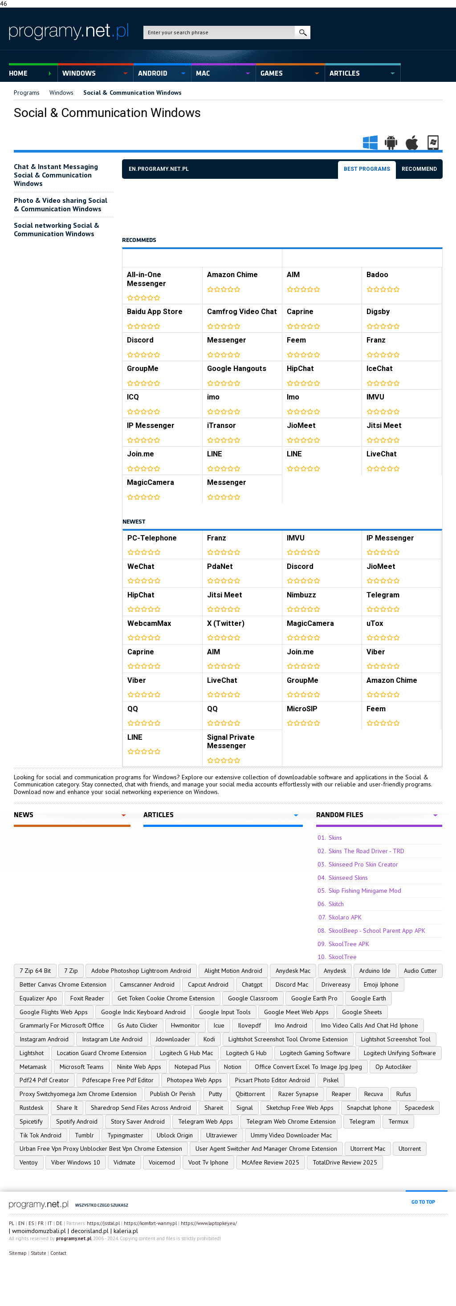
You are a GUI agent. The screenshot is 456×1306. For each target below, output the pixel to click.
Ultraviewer (221, 1135)
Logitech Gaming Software (315, 1053)
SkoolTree (343, 957)
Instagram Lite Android (112, 1039)
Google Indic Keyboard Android (143, 1012)
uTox (374, 623)
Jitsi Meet (384, 425)
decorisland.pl (90, 1231)
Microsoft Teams (82, 1067)
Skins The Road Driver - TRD (366, 851)
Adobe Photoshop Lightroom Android (141, 971)
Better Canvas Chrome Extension (63, 984)
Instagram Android (44, 1039)
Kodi (209, 1039)
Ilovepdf (249, 1025)
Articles (345, 73)
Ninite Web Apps (139, 1067)
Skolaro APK (345, 917)
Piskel (331, 1080)
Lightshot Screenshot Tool (396, 1039)
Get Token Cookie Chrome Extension (166, 998)
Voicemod (162, 1162)
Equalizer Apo (38, 998)
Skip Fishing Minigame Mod (365, 891)
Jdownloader (173, 1039)
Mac (203, 73)
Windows (79, 73)
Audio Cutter (420, 971)
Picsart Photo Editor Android (272, 1080)
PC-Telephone (152, 538)
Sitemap (18, 1253)
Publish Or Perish (172, 1094)
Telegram (382, 595)
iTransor (221, 425)
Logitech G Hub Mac (186, 1053)
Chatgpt (252, 984)
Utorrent (410, 1149)
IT (50, 1223)
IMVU (375, 397)
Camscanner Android (147, 984)
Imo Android (290, 1025)
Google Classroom (253, 998)
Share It (67, 1108)
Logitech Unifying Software (400, 1053)
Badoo (377, 274)
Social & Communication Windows (132, 93)
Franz (376, 340)
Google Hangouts (236, 368)
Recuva (373, 1094)
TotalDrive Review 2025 (345, 1162)
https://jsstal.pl (103, 1223)
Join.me (140, 454)
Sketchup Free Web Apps (300, 1108)
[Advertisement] (284, 208)
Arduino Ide (375, 971)
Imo (293, 397)
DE (59, 1223)
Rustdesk (31, 1108)
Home (18, 73)
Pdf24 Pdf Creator (44, 1080)
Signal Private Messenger (231, 741)
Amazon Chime (232, 274)
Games (272, 73)
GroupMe (143, 368)
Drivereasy (336, 984)
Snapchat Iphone (369, 1108)
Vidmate (124, 1162)
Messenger (226, 340)
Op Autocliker (393, 1067)
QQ (132, 709)
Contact (58, 1253)
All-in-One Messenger (146, 279)
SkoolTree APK (349, 944)
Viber (375, 652)
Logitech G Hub (246, 1053)
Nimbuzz (301, 595)
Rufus (403, 1094)
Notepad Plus (193, 1067)
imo (213, 397)
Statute (38, 1253)
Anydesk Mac (293, 971)
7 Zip (71, 971)
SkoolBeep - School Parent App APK (377, 931)
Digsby (378, 311)
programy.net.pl (73, 1238)
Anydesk (335, 971)
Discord (140, 340)
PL (11, 1223)
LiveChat (381, 454)
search (302, 32)
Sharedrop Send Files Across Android (141, 1108)
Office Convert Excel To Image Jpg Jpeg (308, 1067)
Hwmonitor (185, 1025)
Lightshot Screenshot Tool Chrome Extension (288, 1039)
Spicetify (31, 1121)
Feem (296, 340)
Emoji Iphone (381, 984)
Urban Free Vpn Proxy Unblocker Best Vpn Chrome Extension (101, 1149)
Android (152, 73)
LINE (214, 454)
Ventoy (29, 1162)
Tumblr (84, 1135)
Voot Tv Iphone (208, 1162)
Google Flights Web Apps (54, 1012)
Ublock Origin (175, 1135)
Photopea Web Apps (194, 1080)
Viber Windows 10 (75, 1162)
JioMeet (301, 425)
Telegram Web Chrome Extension (291, 1121)
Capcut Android (208, 984)
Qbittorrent (250, 1094)
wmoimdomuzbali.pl (39, 1231)
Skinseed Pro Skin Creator (363, 864)
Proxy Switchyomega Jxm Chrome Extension (78, 1094)
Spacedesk (419, 1108)
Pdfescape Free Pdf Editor (118, 1080)
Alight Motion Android (233, 971)
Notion (232, 1067)
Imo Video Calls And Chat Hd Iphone (369, 1025)
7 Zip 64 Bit (35, 971)
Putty (215, 1094)
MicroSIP (302, 709)
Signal (244, 1108)
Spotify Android (77, 1121)
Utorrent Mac (367, 1149)
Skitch (336, 904)
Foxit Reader (87, 998)
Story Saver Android (138, 1121)
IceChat (379, 368)
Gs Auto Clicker (138, 1025)
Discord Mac (292, 984)
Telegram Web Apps (205, 1121)
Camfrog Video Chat (242, 311)
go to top (423, 1202)
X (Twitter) (225, 623)
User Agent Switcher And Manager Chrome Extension (266, 1149)
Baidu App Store (155, 311)
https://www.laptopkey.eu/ (209, 1223)
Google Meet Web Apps (296, 1012)
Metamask (33, 1067)
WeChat (141, 566)
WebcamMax (149, 623)
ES (31, 1223)
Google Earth (368, 998)
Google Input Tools (225, 1012)
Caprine (300, 311)
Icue (218, 1025)
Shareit (213, 1108)
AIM (293, 274)
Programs (27, 93)
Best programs (367, 169)
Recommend (419, 169)
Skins (335, 838)
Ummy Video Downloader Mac (291, 1135)
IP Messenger (151, 425)
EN (21, 1223)
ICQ (133, 397)
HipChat (300, 368)
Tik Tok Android (40, 1135)
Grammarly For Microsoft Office (62, 1025)
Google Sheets (362, 1012)
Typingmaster (125, 1135)
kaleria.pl (126, 1231)
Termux (398, 1121)
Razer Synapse (298, 1094)
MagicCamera (150, 482)
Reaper (341, 1094)
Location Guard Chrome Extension (102, 1053)
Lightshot (32, 1053)
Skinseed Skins (348, 878)
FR (41, 1223)
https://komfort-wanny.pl (150, 1223)
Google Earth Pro (314, 998)
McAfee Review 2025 (270, 1162)
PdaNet (220, 566)
